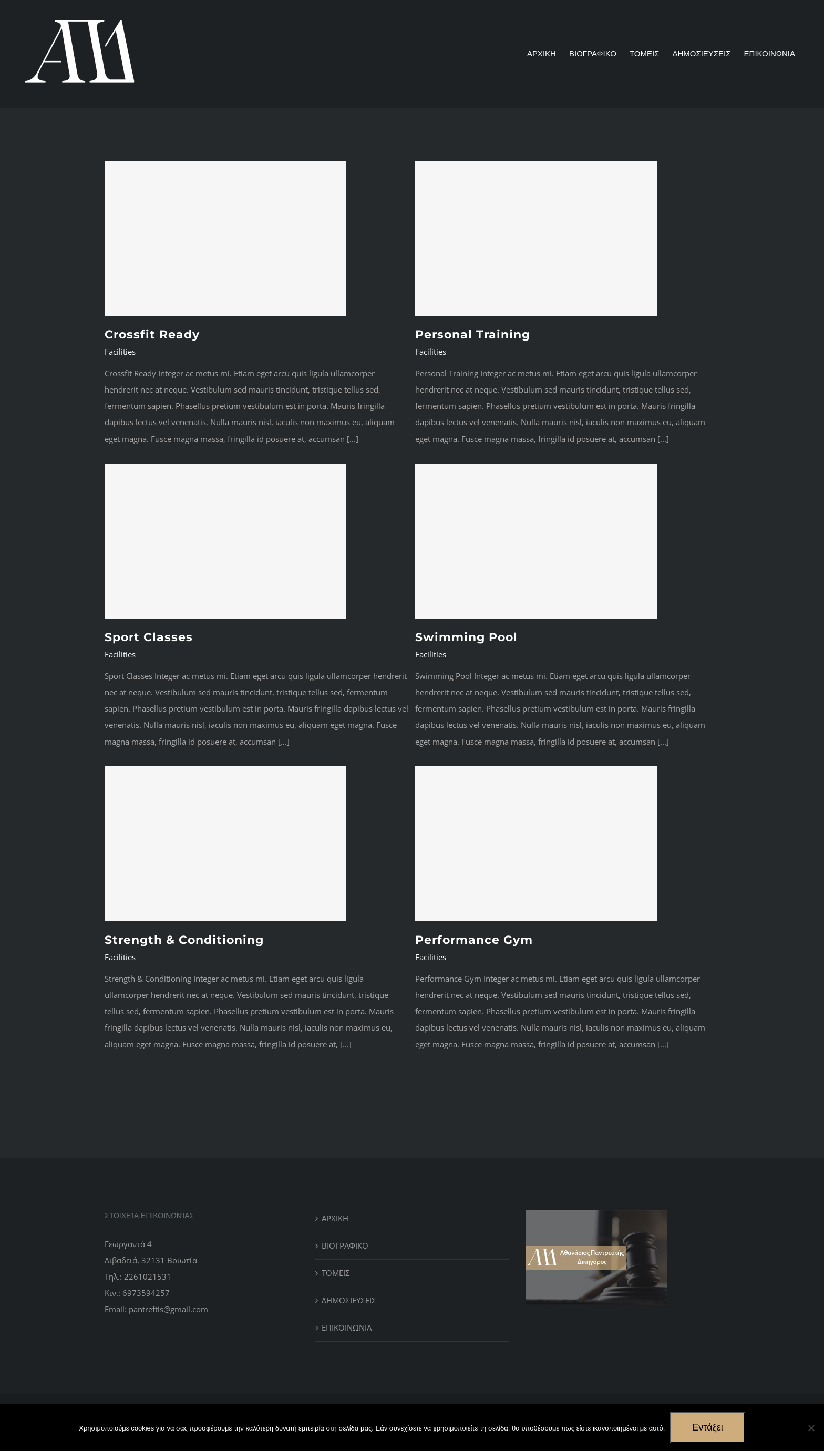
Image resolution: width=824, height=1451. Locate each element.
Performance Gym (474, 940)
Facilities (120, 351)
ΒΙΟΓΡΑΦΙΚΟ (345, 1245)
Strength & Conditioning (184, 940)
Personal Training (472, 334)
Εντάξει (707, 1427)
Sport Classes (149, 637)
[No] (811, 1428)
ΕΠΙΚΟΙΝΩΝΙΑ (347, 1327)
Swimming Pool (466, 637)
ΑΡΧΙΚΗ (335, 1218)
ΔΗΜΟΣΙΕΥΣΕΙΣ (349, 1300)
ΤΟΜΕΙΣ (336, 1273)
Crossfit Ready (152, 334)
